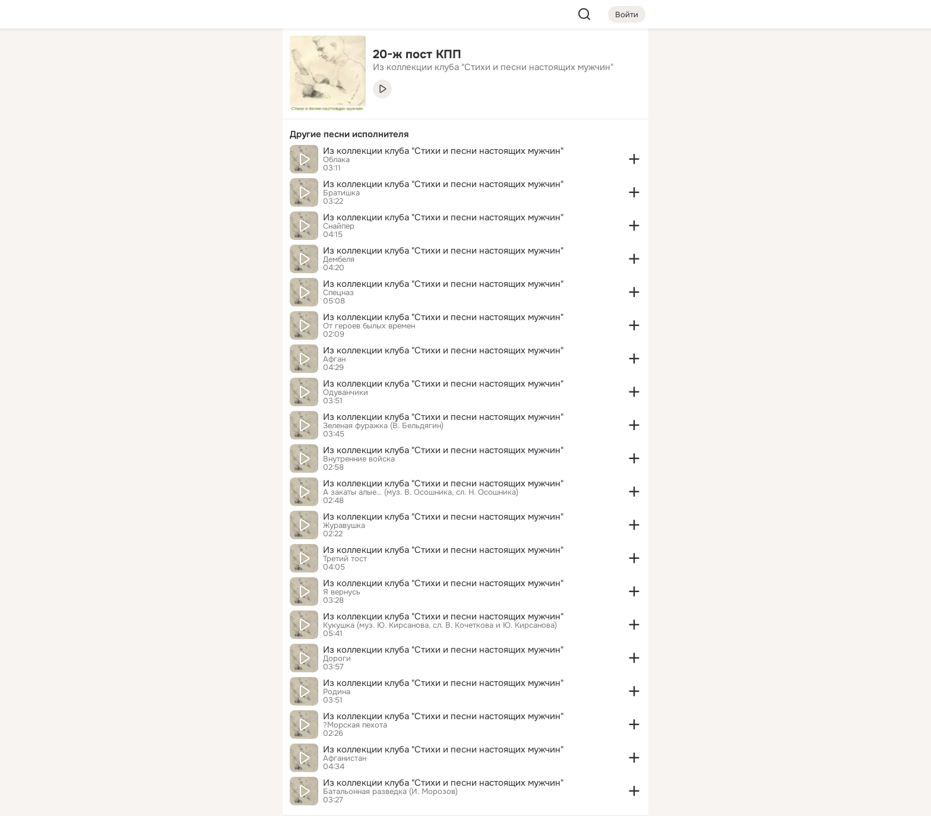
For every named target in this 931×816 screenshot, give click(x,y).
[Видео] (247, 109)
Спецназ (338, 293)
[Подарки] (142, 161)
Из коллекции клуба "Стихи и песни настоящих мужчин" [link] (493, 67)
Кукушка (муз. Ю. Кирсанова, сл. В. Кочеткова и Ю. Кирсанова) (440, 625)
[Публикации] (142, 109)
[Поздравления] (195, 161)
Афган (334, 359)
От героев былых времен (369, 326)
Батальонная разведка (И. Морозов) (390, 791)
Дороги (337, 658)
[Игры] (247, 161)
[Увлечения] (195, 57)
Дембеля (338, 259)
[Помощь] (142, 214)
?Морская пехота (355, 725)
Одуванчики (345, 392)
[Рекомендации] (195, 214)
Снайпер (338, 226)
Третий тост (345, 559)
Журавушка (344, 525)
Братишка (341, 193)
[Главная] (142, 57)
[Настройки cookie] (195, 800)
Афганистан (344, 758)
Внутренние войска (359, 459)
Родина (336, 692)
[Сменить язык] (195, 750)
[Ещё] (195, 724)
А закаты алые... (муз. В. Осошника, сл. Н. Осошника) (420, 492)
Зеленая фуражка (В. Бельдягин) (383, 426)
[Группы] (247, 57)
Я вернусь (341, 592)
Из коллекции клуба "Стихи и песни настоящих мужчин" (443, 151)
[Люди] (195, 109)
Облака (336, 160)
